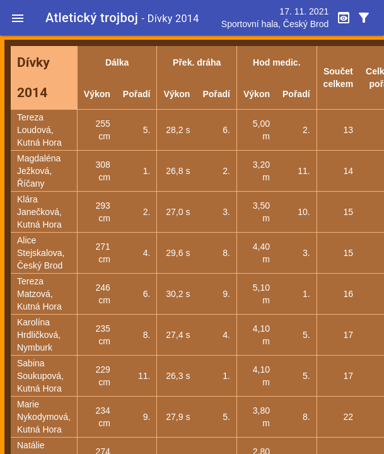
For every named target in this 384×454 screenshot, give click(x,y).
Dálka (117, 62)
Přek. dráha (197, 62)
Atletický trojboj (91, 17)
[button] (18, 18)
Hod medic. (276, 62)
